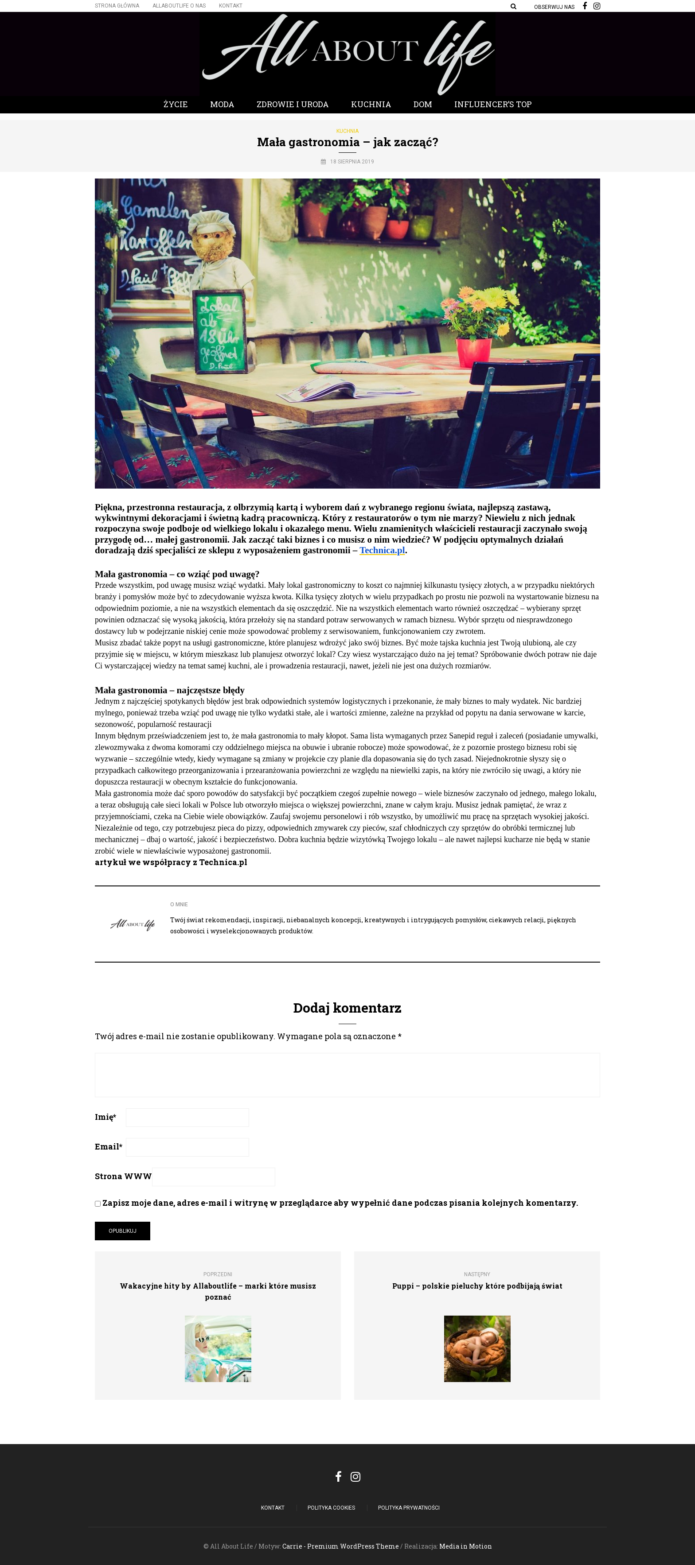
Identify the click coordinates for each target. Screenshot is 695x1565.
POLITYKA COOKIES (331, 1508)
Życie (176, 104)
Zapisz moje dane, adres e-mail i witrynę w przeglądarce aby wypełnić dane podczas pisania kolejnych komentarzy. (340, 1202)
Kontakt (230, 6)
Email (108, 1146)
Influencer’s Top (493, 104)
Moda (222, 104)
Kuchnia (371, 104)
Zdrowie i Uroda (293, 104)
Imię (105, 1116)
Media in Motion (465, 1546)
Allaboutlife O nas (179, 6)
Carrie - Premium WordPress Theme (340, 1546)
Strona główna (117, 6)
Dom (423, 104)
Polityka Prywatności (409, 1508)
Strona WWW (123, 1176)
